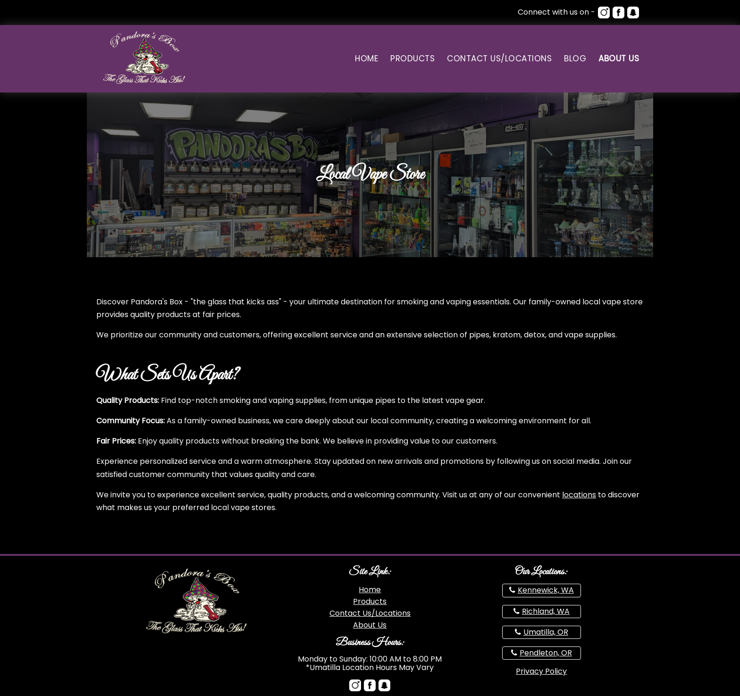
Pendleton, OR (546, 652)
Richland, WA (546, 611)
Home (366, 59)
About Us (618, 59)
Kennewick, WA (546, 590)
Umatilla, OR (545, 632)
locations (579, 494)
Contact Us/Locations (499, 59)
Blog (575, 59)
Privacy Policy (541, 671)
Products (412, 59)
